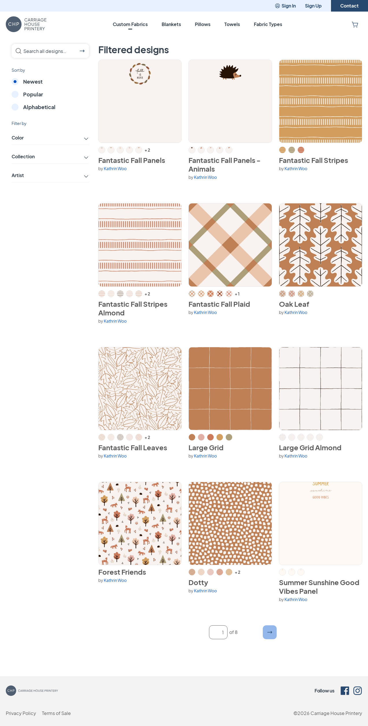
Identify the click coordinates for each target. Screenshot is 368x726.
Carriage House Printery (336, 713)
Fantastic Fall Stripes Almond (132, 308)
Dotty (198, 582)
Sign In (285, 6)
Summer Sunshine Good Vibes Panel (319, 586)
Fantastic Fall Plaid (219, 303)
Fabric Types (268, 24)
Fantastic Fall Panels (131, 160)
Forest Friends (122, 571)
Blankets (171, 24)
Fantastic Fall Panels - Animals (224, 164)
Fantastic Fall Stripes (313, 160)
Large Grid (205, 447)
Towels (232, 24)
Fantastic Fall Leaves (132, 447)
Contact (349, 6)
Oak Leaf (294, 303)
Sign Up (313, 6)
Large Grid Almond (310, 447)
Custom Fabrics (130, 24)
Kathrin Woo (115, 168)
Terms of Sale (56, 713)
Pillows (202, 24)
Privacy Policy (21, 713)
